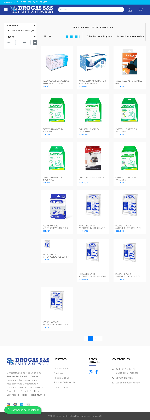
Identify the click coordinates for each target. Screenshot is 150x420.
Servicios (58, 373)
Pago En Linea (61, 387)
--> (129, 36)
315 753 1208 (24, 2)
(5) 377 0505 (40, 2)
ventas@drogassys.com (128, 382)
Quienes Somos (62, 368)
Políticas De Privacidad (65, 382)
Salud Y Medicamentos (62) (22, 30)
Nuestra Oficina (61, 377)
